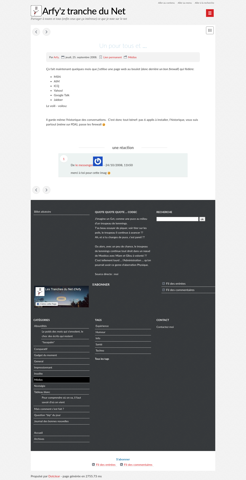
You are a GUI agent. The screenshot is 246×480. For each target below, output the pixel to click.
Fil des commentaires (180, 290)
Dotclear (54, 476)
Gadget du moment (45, 355)
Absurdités (40, 325)
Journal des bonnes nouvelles (51, 421)
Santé (99, 344)
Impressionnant (43, 367)
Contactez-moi (165, 326)
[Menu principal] (210, 13)
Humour (101, 332)
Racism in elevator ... (46, 32)
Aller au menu (185, 2)
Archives (39, 438)
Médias (132, 57)
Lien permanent (112, 57)
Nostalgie (39, 385)
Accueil (38, 432)
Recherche (164, 212)
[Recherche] (177, 219)
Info (98, 338)
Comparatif (40, 349)
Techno (100, 350)
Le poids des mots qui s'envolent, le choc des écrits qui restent (62, 334)
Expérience (102, 325)
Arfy (56, 57)
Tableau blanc (42, 392)
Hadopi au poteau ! (36, 32)
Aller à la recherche (204, 2)
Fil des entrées (175, 283)
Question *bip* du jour (47, 415)
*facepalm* (48, 342)
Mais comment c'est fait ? (49, 408)
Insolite (38, 373)
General (38, 361)
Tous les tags (102, 358)
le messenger (84, 165)
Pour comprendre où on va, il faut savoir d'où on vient (61, 400)
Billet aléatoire (42, 211)
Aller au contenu (166, 2)
